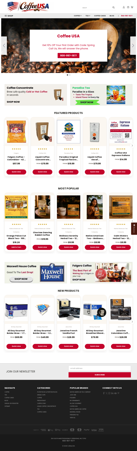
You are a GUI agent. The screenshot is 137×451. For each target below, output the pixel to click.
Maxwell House (75, 412)
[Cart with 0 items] (132, 7)
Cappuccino (41, 403)
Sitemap (7, 406)
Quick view (16, 172)
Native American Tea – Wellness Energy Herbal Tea (94, 237)
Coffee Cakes (100, 16)
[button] (68, 55)
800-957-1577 (127, 16)
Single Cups (41, 395)
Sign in (7, 403)
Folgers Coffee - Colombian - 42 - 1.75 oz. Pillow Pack (16, 158)
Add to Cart (16, 247)
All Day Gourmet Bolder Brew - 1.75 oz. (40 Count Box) (16, 331)
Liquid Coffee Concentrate (46, 406)
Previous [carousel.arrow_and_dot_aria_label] (4, 145)
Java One (73, 395)
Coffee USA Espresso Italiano (121, 154)
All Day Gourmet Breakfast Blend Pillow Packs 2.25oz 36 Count (94, 331)
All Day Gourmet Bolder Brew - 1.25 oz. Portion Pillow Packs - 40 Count (42, 331)
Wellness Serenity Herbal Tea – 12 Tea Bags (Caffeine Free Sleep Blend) (68, 237)
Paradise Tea (74, 415)
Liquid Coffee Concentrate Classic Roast (42, 158)
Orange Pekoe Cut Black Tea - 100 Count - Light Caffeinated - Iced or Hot (16, 237)
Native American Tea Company (80, 392)
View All (72, 418)
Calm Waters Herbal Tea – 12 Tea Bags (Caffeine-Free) (121, 237)
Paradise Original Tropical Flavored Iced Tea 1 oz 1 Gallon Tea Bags (68, 158)
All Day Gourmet (75, 403)
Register (15, 403)
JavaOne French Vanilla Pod (68, 331)
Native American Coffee (78, 409)
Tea (88, 16)
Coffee (78, 16)
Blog (112, 16)
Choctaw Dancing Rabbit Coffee (42, 233)
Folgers (73, 398)
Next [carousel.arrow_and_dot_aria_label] (132, 145)
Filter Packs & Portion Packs (47, 392)
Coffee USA (74, 406)
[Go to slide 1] (67, 75)
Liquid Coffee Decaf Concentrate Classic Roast (95, 158)
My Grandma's (75, 400)
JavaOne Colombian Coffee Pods (121, 331)
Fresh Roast (41, 400)
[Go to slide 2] (4, 45)
